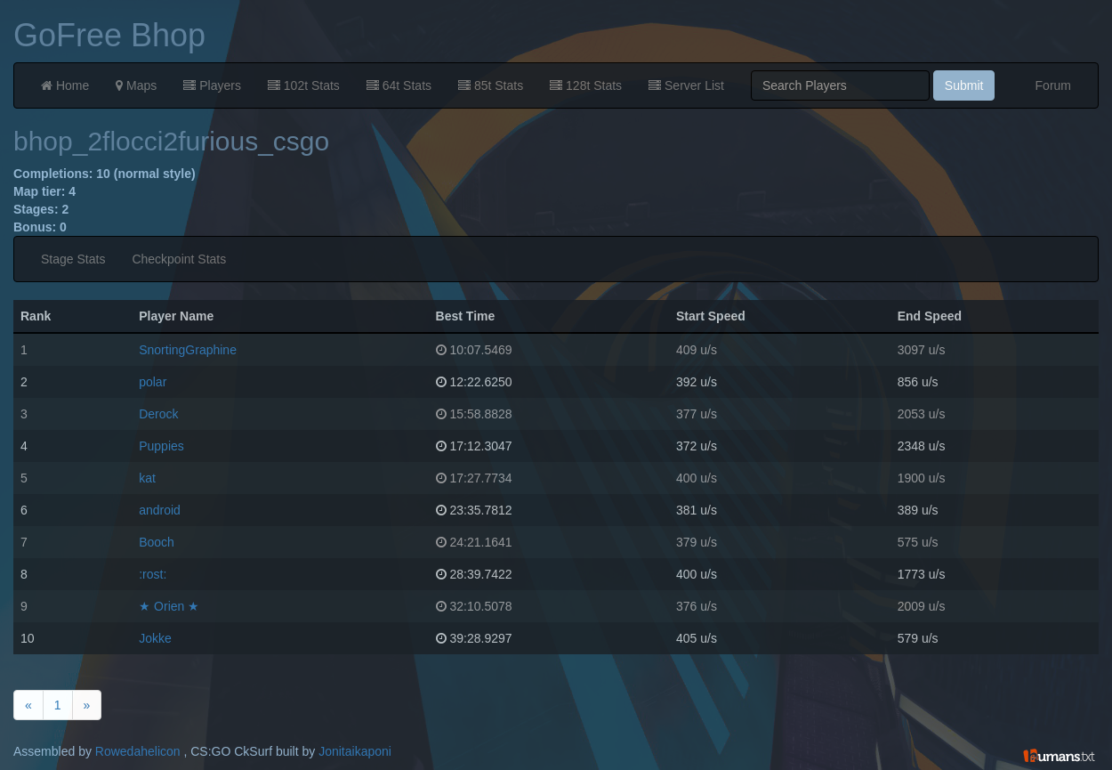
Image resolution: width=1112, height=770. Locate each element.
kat (147, 478)
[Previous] (28, 705)
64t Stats (399, 85)
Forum (1053, 85)
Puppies (161, 446)
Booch (156, 542)
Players (212, 85)
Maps (136, 85)
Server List (686, 85)
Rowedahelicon (138, 751)
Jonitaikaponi (354, 751)
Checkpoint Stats (179, 259)
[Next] (87, 705)
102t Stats (304, 85)
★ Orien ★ (169, 606)
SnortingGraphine (188, 350)
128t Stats (586, 85)
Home (65, 85)
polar (152, 382)
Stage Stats (73, 259)
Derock (158, 414)
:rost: (152, 574)
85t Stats (490, 85)
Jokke (155, 638)
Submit (964, 85)
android (160, 510)
